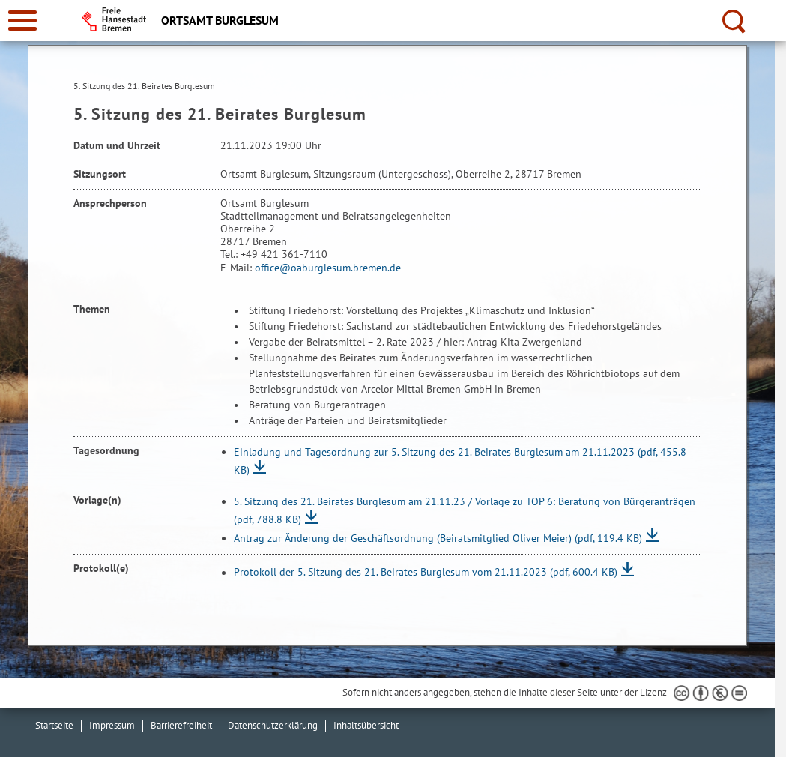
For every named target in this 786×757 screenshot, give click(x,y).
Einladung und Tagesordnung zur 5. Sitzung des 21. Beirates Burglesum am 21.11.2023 (460, 461)
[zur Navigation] (22, 20)
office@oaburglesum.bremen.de (328, 267)
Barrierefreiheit (181, 725)
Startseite (54, 725)
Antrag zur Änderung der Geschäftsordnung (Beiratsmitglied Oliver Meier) (438, 538)
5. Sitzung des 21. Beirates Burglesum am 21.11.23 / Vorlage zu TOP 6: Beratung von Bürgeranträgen (464, 510)
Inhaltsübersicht (366, 725)
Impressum (112, 725)
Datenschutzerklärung (273, 725)
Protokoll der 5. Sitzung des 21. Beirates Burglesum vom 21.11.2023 (425, 572)
